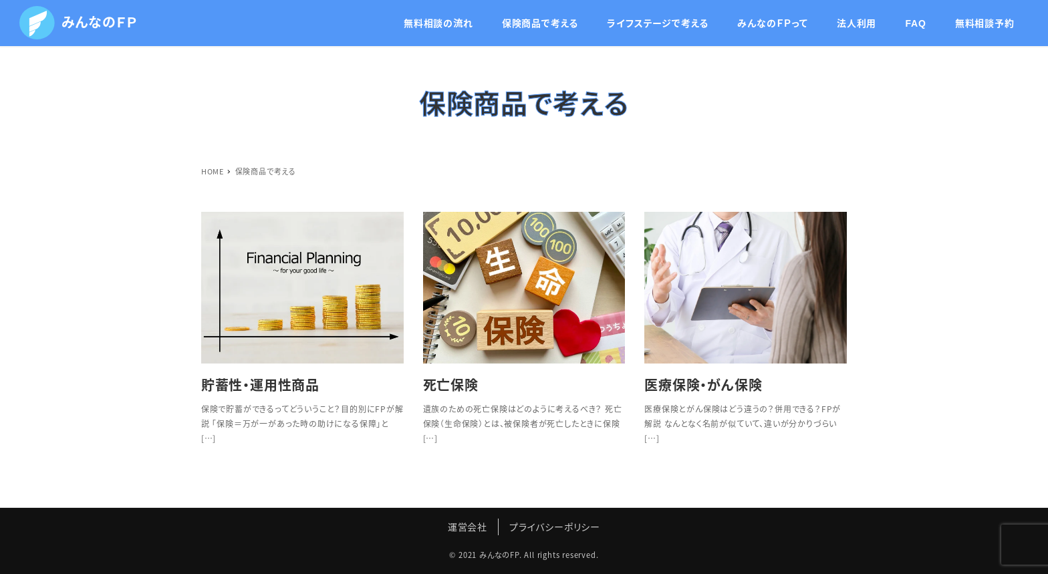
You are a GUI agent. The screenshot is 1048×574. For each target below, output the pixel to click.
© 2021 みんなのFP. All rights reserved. (523, 554)
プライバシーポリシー (554, 526)
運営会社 (467, 526)
